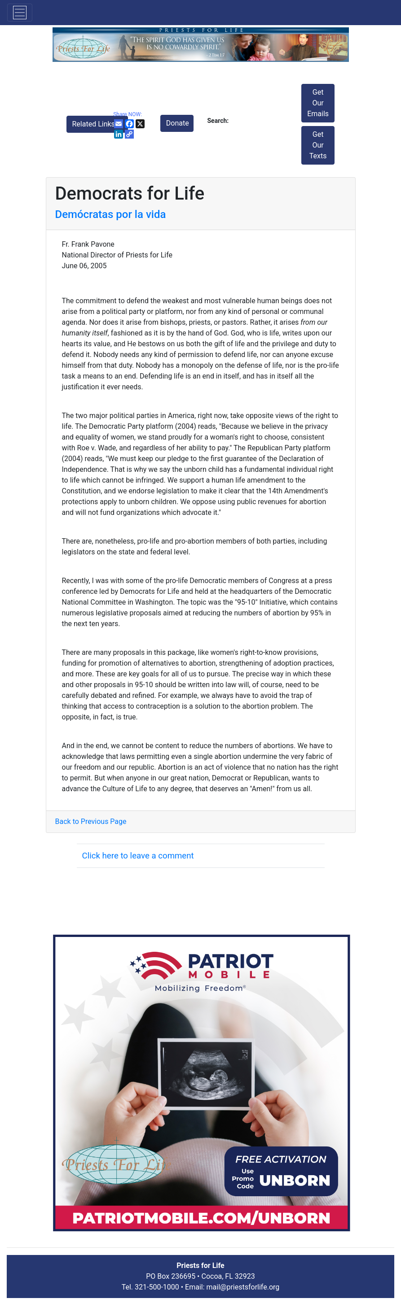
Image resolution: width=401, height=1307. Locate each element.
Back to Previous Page (91, 821)
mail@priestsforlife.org (243, 1287)
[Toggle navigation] (19, 13)
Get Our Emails (318, 103)
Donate (177, 123)
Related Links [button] (94, 124)
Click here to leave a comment (138, 856)
